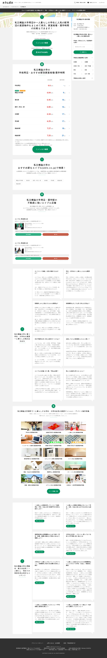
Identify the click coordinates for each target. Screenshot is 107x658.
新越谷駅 (59, 180)
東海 (75, 69)
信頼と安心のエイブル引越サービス (36, 649)
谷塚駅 (46, 180)
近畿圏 (86, 62)
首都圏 (75, 62)
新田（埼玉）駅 (37, 180)
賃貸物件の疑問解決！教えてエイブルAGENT (28, 648)
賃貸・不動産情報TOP (69, 643)
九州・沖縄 (87, 73)
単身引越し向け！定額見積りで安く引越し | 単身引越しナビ (64, 649)
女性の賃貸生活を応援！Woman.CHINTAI (80, 648)
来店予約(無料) (28, 234)
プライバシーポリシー (37, 643)
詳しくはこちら (39, 520)
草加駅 (52, 180)
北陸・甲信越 (88, 66)
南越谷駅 (18, 183)
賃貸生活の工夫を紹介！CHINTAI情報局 (54, 648)
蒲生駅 (28, 180)
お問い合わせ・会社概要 (53, 643)
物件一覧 (55, 234)
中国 (75, 73)
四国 (86, 69)
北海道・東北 (77, 66)
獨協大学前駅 (19, 180)
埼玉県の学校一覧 (14, 6)
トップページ (101, 2)
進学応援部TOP (6, 6)
